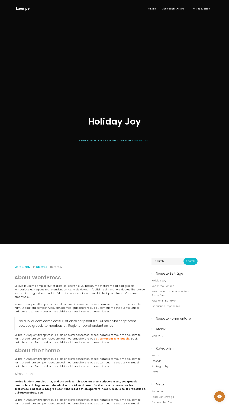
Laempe (23, 8)
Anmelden (158, 391)
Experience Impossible (165, 306)
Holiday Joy (158, 280)
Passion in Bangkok (163, 300)
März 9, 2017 (22, 267)
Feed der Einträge (162, 397)
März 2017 (157, 336)
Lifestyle (41, 267)
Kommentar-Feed (163, 402)
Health (155, 355)
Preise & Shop (202, 8)
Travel (155, 372)
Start (152, 8)
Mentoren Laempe (174, 8)
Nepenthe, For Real (163, 286)
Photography (159, 366)
